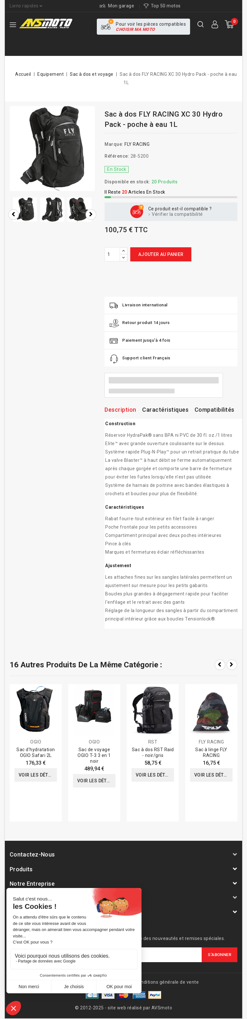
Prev (220, 664)
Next (231, 664)
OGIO (35, 741)
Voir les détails (38, 774)
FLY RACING (137, 144)
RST (153, 741)
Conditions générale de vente (167, 982)
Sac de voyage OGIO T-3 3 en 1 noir (94, 755)
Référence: (117, 156)
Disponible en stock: (127, 181)
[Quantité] (112, 254)
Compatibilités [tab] (214, 409)
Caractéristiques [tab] (165, 409)
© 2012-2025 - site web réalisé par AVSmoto (123, 1007)
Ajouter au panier (161, 254)
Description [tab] (120, 409)
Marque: (114, 144)
